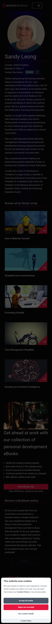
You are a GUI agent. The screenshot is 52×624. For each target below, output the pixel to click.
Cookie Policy (23, 592)
